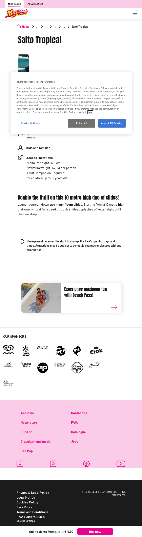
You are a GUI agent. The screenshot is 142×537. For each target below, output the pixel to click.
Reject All (81, 123)
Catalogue (78, 432)
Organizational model (36, 441)
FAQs (75, 422)
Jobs (74, 441)
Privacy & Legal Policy (33, 492)
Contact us (79, 413)
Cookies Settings (26, 520)
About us (27, 413)
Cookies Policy (27, 502)
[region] (71, 103)
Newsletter (29, 422)
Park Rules (24, 507)
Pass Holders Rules (31, 517)
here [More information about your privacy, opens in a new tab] (90, 112)
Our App (27, 432)
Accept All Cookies (112, 123)
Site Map (27, 451)
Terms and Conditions (32, 512)
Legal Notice (26, 497)
